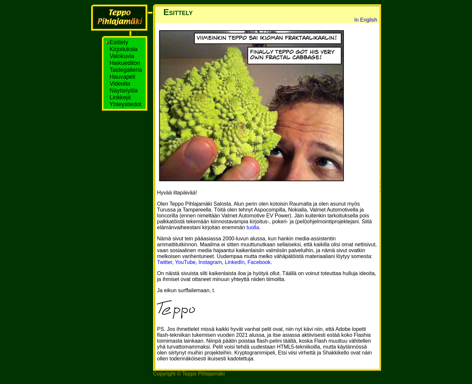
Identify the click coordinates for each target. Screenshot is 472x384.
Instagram (210, 262)
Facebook (258, 262)
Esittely (118, 42)
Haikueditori (124, 63)
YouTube (185, 262)
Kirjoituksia (122, 49)
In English (365, 20)
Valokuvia (121, 56)
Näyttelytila (122, 90)
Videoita (119, 83)
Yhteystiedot (124, 104)
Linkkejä (119, 97)
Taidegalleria (125, 70)
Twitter (164, 262)
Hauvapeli (121, 76)
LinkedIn (235, 262)
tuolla (252, 227)
